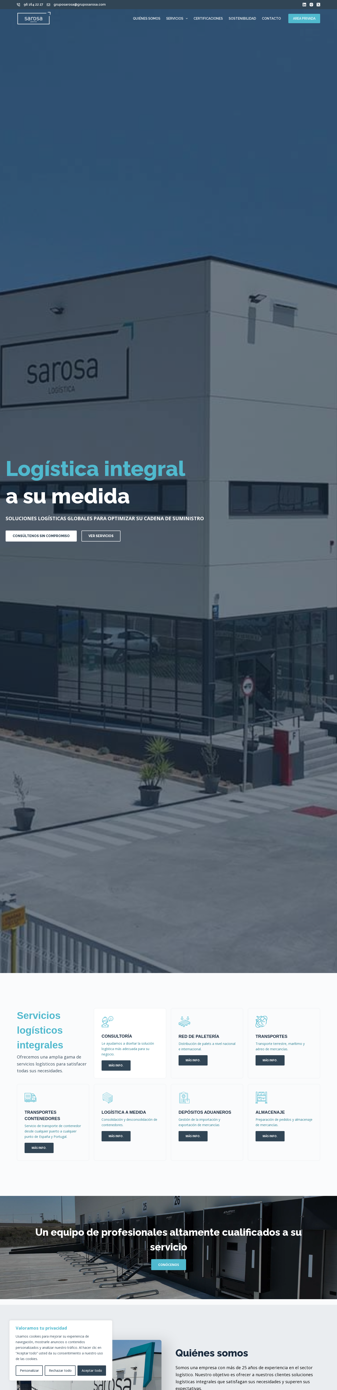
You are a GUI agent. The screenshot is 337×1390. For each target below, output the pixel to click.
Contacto (271, 18)
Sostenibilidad (242, 18)
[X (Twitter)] (318, 4)
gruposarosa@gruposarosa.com (80, 4)
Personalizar (29, 1370)
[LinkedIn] (304, 4)
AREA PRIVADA (304, 18)
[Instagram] (311, 4)
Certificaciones (208, 18)
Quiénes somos (146, 18)
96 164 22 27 (33, 4)
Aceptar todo (92, 1370)
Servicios (178, 18)
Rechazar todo (60, 1370)
